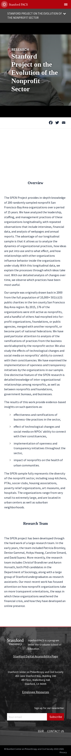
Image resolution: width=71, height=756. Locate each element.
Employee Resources (35, 692)
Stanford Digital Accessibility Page (35, 656)
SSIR (41, 731)
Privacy (63, 752)
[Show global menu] (66, 4)
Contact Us (55, 731)
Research (20, 49)
